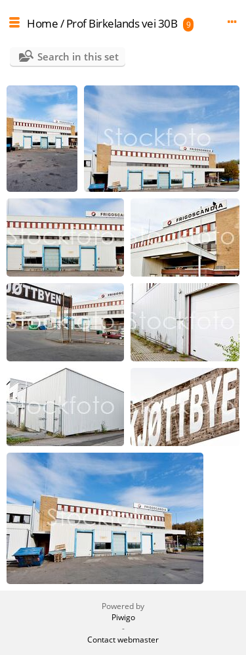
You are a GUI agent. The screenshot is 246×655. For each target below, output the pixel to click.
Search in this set (78, 56)
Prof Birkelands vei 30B (122, 23)
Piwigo (123, 617)
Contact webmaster (123, 639)
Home (42, 23)
